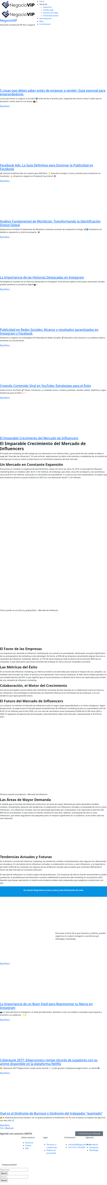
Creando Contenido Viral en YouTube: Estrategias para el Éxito (45, 386)
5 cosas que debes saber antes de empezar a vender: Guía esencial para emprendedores (52, 92)
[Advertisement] (51, 630)
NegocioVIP (8, 20)
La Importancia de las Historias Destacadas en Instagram (42, 277)
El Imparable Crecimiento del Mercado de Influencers (39, 438)
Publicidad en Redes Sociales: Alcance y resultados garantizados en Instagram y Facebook (49, 332)
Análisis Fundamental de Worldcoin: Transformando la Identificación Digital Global (50, 223)
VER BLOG (53, 893)
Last (12, 1128)
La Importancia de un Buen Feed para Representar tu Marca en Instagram (46, 1006)
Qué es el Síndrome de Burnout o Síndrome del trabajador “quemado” (51, 1113)
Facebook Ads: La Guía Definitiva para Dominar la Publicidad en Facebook (46, 167)
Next (8, 1128)
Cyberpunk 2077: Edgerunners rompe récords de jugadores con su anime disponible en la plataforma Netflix (48, 1062)
